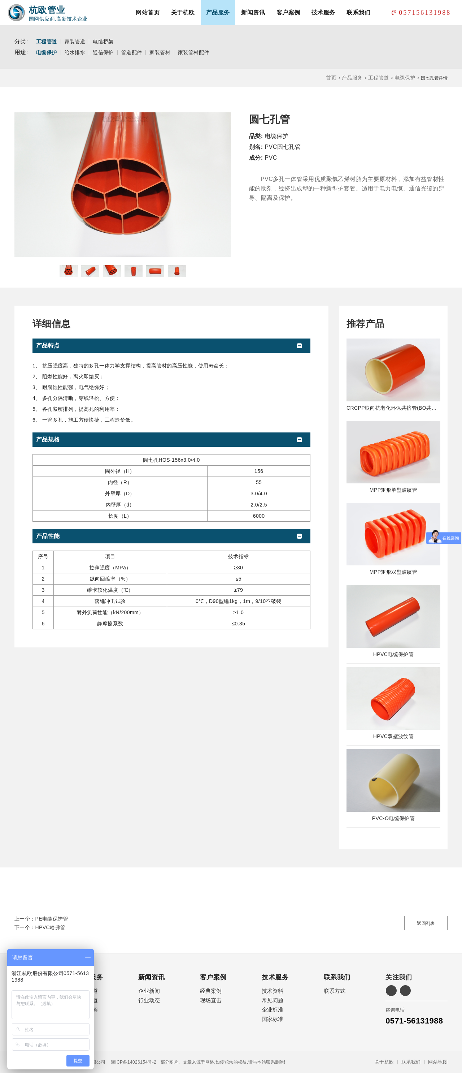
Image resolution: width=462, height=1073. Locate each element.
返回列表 (426, 923)
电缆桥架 (103, 41)
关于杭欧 (183, 12)
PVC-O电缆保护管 (393, 818)
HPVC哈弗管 (50, 927)
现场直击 (211, 1000)
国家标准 (272, 1019)
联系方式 (334, 991)
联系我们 (358, 12)
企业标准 (272, 1010)
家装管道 (75, 41)
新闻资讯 (253, 12)
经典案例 (211, 991)
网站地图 (438, 1062)
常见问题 (272, 1000)
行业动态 (149, 1000)
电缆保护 (46, 52)
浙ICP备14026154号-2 (130, 1062)
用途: (21, 52)
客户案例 (288, 12)
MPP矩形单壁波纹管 (393, 490)
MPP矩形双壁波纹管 (393, 572)
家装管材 (159, 52)
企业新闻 (149, 991)
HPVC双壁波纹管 (393, 736)
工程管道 (46, 41)
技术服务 (323, 12)
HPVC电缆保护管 (393, 654)
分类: (21, 41)
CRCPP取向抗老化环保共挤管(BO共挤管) (393, 408)
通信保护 (103, 52)
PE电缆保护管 (51, 919)
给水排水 (75, 52)
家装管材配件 (193, 52)
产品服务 (218, 12)
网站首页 (148, 12)
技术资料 (272, 991)
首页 (331, 78)
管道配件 (131, 52)
